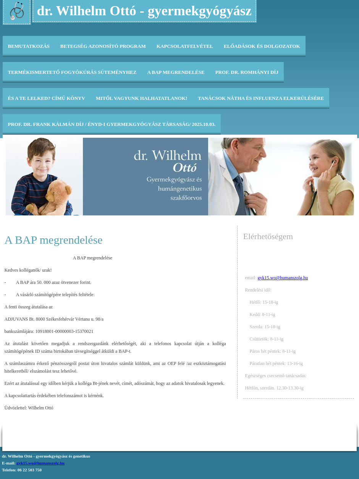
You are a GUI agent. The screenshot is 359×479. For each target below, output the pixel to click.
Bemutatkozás (29, 46)
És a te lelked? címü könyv (46, 98)
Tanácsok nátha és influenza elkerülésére (261, 98)
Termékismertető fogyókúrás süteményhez (72, 72)
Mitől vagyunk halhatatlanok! (141, 98)
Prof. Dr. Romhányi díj (246, 72)
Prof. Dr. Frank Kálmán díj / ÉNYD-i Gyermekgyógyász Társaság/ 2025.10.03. (112, 124)
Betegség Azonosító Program (103, 46)
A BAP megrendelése (175, 72)
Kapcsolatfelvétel (185, 46)
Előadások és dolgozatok (262, 46)
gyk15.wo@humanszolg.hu (283, 277)
